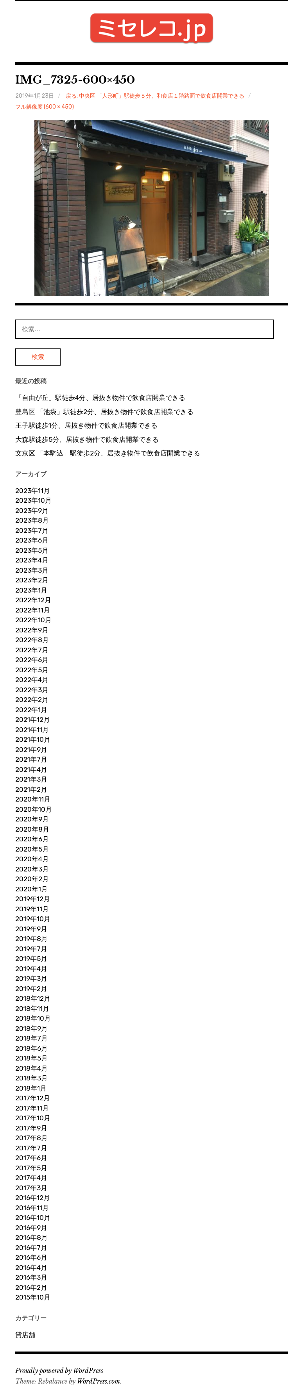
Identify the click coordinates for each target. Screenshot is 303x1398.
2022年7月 (31, 650)
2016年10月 (32, 1217)
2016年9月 (31, 1228)
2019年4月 (31, 969)
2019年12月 (32, 899)
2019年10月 (32, 919)
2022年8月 (32, 640)
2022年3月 (31, 690)
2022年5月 (31, 670)
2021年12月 (32, 719)
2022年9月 (31, 630)
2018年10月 (33, 1018)
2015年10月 (32, 1297)
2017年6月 (31, 1158)
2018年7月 (31, 1038)
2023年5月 (31, 550)
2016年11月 (32, 1208)
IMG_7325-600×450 (75, 80)
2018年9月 (31, 1028)
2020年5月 (32, 849)
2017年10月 (32, 1118)
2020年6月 (32, 839)
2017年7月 (31, 1148)
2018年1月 (31, 1088)
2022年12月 (33, 600)
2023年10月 (33, 500)
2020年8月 (32, 829)
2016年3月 (31, 1277)
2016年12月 (32, 1198)
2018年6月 (31, 1048)
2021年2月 (31, 789)
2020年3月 (32, 869)
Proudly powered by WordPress (59, 1371)
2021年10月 (32, 739)
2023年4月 (31, 560)
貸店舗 (25, 1335)
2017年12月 (32, 1098)
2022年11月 (32, 610)
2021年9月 (31, 749)
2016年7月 (31, 1248)
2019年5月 (31, 958)
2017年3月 (31, 1188)
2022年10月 (33, 620)
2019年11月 (32, 909)
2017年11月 (32, 1108)
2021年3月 (31, 779)
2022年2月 (31, 699)
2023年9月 (31, 510)
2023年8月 (32, 520)
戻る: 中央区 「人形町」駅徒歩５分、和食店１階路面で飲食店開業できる (155, 96)
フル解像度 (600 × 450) (44, 107)
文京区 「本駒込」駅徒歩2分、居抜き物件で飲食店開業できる (107, 453)
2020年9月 (32, 819)
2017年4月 (31, 1178)
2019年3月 (31, 978)
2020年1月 (31, 889)
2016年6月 (31, 1257)
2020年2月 (32, 879)
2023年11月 (32, 491)
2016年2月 (31, 1287)
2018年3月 (31, 1078)
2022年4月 (31, 680)
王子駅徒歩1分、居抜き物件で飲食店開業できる (86, 425)
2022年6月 (31, 660)
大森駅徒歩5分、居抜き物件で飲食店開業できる (87, 439)
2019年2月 (31, 989)
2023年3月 (31, 570)
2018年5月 (31, 1058)
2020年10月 (33, 809)
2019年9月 (31, 929)
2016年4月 (31, 1267)
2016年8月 (31, 1237)
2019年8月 (31, 939)
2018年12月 (32, 998)
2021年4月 (31, 769)
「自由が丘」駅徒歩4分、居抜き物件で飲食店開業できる (100, 398)
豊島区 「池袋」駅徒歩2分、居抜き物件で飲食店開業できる (104, 412)
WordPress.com (98, 1381)
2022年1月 (31, 710)
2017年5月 (31, 1168)
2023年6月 (31, 540)
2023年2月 (31, 580)
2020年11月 (32, 799)
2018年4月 (31, 1068)
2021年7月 (31, 759)
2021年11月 (32, 730)
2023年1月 (31, 590)
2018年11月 (32, 1008)
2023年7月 (31, 530)
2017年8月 (31, 1138)
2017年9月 (31, 1128)
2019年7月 (31, 949)
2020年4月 (32, 859)
